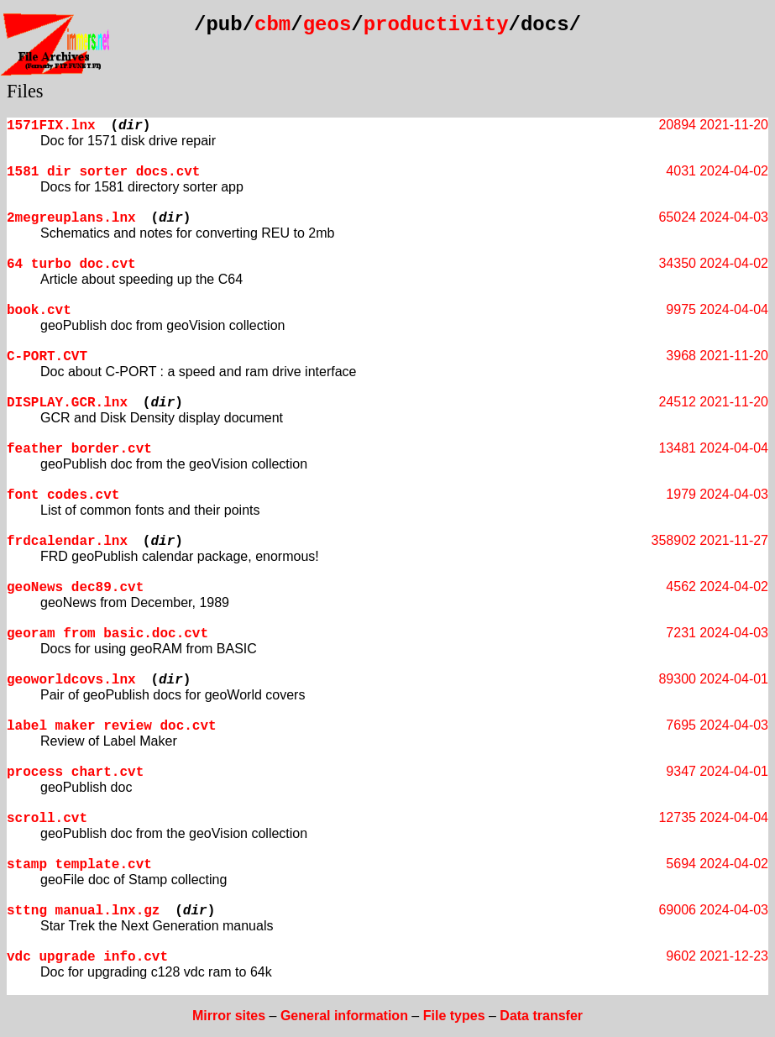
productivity (436, 24)
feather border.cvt (79, 449)
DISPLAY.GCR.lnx (67, 403)
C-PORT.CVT (47, 356)
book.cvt (39, 310)
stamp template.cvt (79, 864)
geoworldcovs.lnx (71, 680)
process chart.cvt (75, 772)
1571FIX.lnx (51, 126)
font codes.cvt (63, 495)
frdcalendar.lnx (67, 541)
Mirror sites (228, 1015)
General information (344, 1015)
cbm (272, 24)
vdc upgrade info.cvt (87, 957)
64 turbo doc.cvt (71, 264)
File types (454, 1015)
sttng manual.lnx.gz (83, 911)
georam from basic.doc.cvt (107, 634)
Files (25, 91)
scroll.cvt (47, 818)
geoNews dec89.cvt (75, 587)
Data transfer (541, 1015)
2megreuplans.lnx (71, 218)
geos (327, 24)
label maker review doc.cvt (112, 726)
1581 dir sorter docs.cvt (103, 172)
